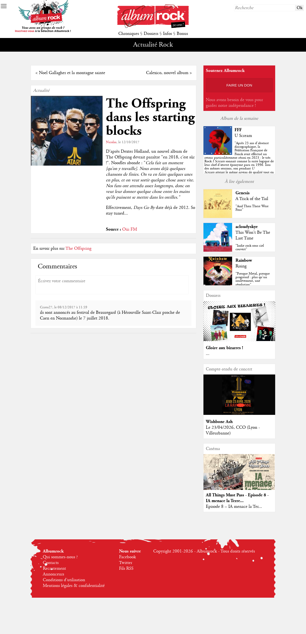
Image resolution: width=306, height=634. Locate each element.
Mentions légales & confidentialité (74, 586)
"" (239, 161)
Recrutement (54, 568)
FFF (238, 130)
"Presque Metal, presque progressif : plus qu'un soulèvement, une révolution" (252, 279)
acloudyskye (246, 226)
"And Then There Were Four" (251, 208)
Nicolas (111, 142)
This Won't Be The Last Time (252, 235)
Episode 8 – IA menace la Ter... (234, 506)
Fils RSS (126, 568)
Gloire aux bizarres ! (224, 348)
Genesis (242, 193)
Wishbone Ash (219, 421)
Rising (240, 266)
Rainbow (243, 260)
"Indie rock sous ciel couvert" (249, 247)
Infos (167, 34)
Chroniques (128, 34)
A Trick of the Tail (251, 199)
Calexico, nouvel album (167, 73)
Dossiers (151, 34)
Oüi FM (129, 229)
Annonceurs (53, 574)
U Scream (243, 136)
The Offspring (78, 248)
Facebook (127, 557)
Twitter (125, 563)
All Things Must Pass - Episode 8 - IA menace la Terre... (237, 498)
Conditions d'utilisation (64, 580)
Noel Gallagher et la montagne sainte (72, 73)
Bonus (182, 34)
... (207, 354)
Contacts (51, 563)
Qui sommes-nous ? (60, 557)
